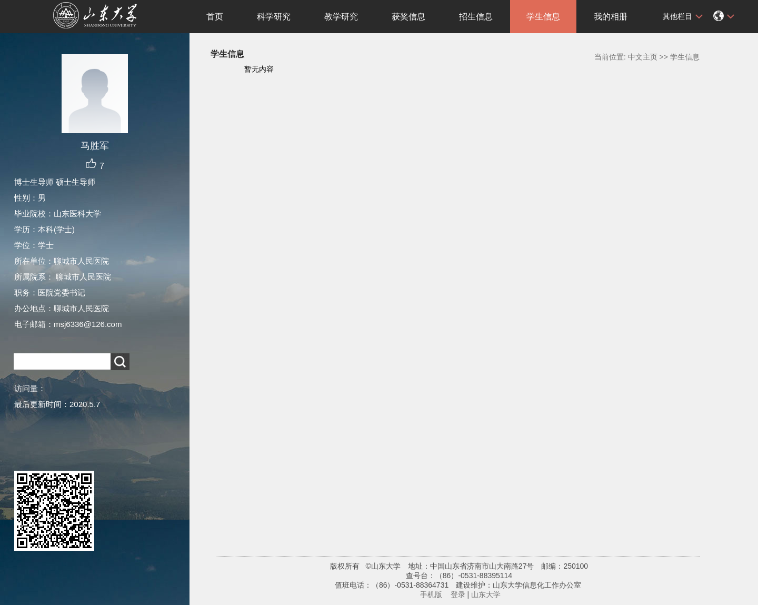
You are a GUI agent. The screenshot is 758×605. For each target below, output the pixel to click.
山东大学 (486, 594)
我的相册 (610, 16)
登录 (458, 594)
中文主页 (642, 57)
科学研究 (274, 16)
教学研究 (341, 16)
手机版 (431, 594)
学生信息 (543, 16)
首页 (214, 16)
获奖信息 (408, 16)
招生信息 (476, 16)
